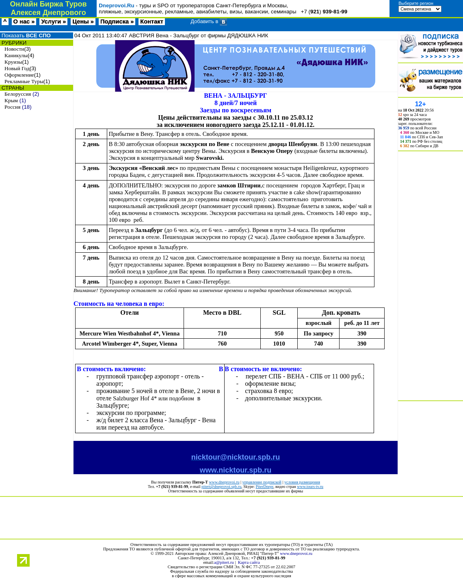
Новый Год (17, 68)
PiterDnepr (264, 486)
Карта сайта (249, 562)
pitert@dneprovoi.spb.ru (221, 486)
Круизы (13, 62)
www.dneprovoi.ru (224, 482)
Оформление (19, 75)
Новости (14, 49)
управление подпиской (261, 482)
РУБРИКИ (13, 43)
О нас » (24, 21)
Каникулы (16, 55)
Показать (25, 35)
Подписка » (117, 21)
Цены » (83, 21)
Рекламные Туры (23, 81)
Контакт (151, 21)
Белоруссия (17, 94)
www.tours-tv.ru (310, 486)
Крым (11, 100)
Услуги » (53, 21)
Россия (12, 107)
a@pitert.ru (224, 562)
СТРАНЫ (12, 88)
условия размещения (302, 482)
